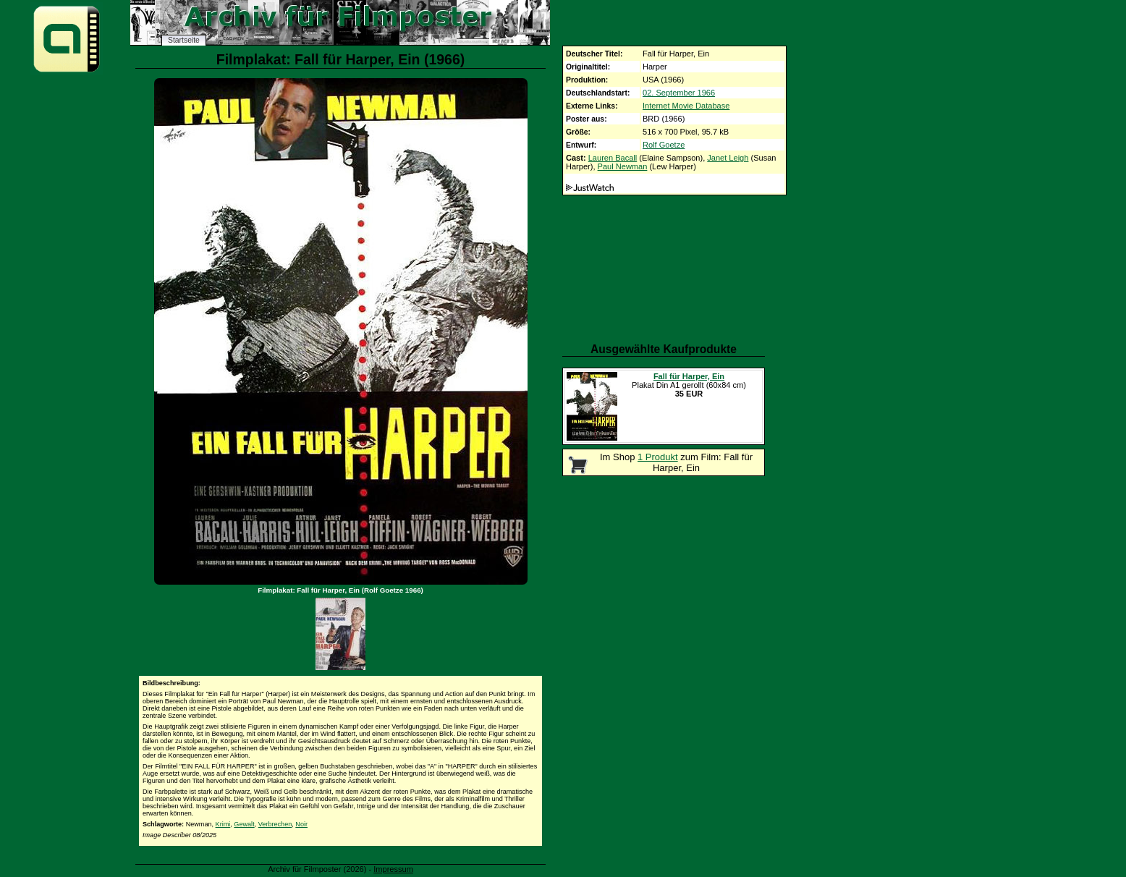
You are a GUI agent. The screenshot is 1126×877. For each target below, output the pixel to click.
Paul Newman (623, 166)
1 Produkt (658, 457)
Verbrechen (275, 824)
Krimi (223, 824)
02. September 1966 (679, 92)
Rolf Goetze (664, 144)
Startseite (184, 40)
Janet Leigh (727, 157)
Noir (301, 824)
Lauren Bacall (613, 157)
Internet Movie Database (686, 105)
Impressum (393, 869)
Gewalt (244, 824)
